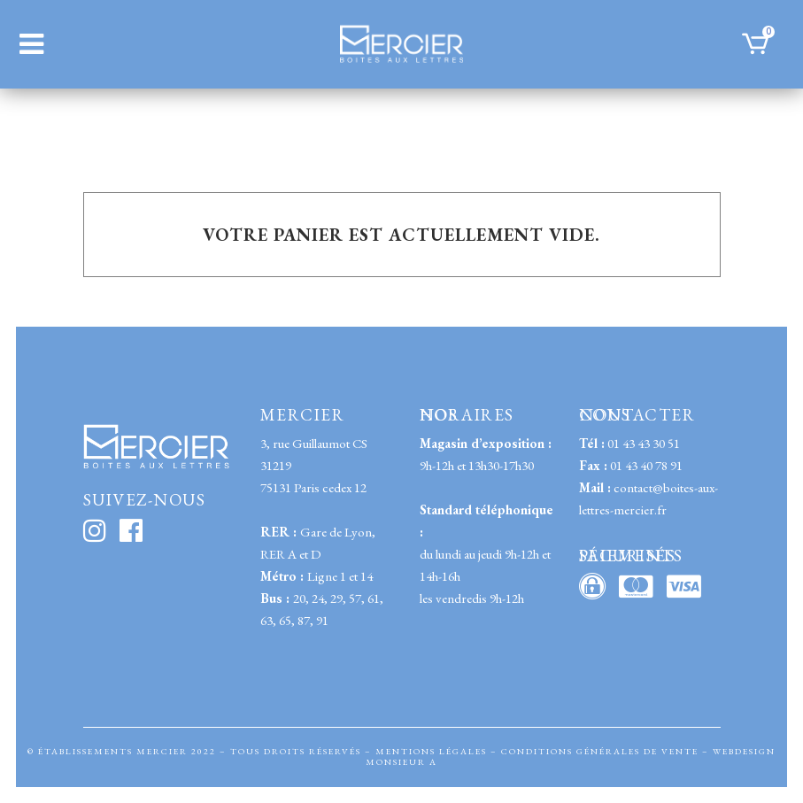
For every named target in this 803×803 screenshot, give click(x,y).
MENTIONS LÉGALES (431, 751)
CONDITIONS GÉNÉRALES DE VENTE (600, 751)
